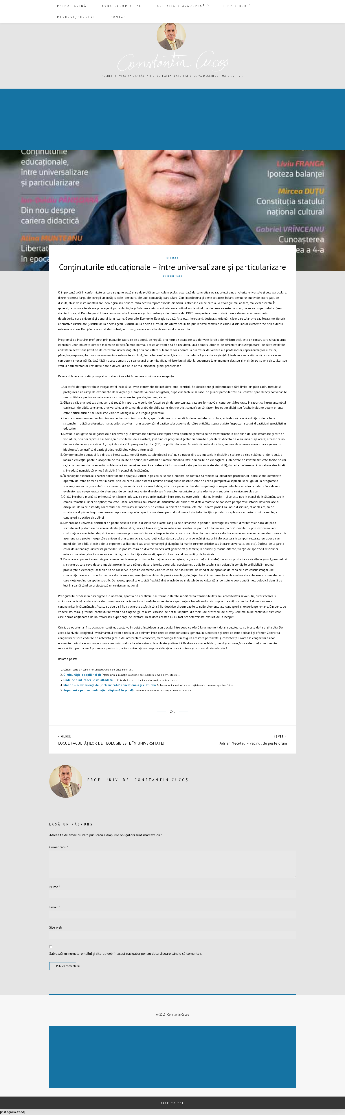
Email (54, 907)
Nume (54, 887)
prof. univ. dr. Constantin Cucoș (138, 779)
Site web (55, 927)
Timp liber (206, 5)
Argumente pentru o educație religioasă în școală (98, 690)
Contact (281, 5)
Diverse (172, 257)
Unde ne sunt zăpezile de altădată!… (89, 680)
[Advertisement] (133, 120)
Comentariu (58, 847)
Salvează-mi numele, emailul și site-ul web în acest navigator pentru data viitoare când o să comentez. (125, 953)
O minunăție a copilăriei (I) (82, 675)
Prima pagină (70, 5)
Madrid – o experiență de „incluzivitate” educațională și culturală (109, 685)
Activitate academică (161, 5)
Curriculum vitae (111, 5)
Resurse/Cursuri (246, 5)
